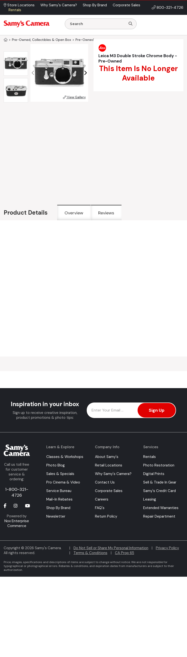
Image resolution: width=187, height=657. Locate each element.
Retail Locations (108, 465)
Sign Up (156, 410)
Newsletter (55, 516)
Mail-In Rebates (59, 499)
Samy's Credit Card (159, 490)
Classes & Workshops (64, 456)
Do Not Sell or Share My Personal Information (111, 548)
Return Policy (106, 516)
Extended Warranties (160, 507)
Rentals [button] (15, 10)
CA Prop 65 (124, 552)
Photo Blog (55, 465)
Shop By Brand (58, 507)
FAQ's (99, 507)
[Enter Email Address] (131, 410)
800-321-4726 (170, 7)
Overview (74, 213)
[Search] (130, 24)
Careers (101, 499)
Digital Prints (153, 473)
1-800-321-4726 (16, 492)
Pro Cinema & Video (63, 482)
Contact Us (105, 482)
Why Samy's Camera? (113, 473)
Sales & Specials (60, 473)
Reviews (106, 213)
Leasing (149, 499)
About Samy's (106, 456)
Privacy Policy (167, 548)
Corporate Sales (108, 490)
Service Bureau (58, 490)
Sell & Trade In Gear (159, 482)
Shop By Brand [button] (95, 5)
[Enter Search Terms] (97, 24)
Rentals (149, 456)
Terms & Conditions (90, 552)
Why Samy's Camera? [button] (58, 5)
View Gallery (74, 97)
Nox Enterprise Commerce (16, 523)
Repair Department (159, 516)
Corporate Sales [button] (126, 5)
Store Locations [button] (19, 5)
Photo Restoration (158, 465)
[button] (85, 73)
